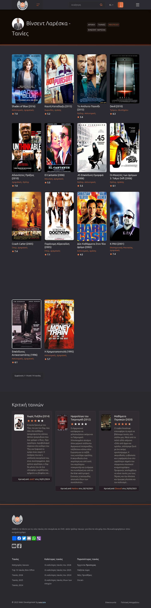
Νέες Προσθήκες (84, 575)
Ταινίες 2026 (17, 575)
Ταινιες (101, 24)
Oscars (80, 580)
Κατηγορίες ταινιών (20, 565)
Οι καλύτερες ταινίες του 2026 (58, 565)
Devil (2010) (116, 106)
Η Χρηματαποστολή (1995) (59, 351)
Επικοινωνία (110, 602)
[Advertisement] (75, 277)
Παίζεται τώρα (83, 570)
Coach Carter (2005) (22, 244)
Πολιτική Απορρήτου (130, 602)
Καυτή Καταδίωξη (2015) (58, 106)
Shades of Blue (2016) (23, 106)
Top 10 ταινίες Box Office (23, 570)
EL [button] (111, 5)
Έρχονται (86, 565)
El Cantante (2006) (55, 175)
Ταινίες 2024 (17, 585)
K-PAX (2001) (117, 244)
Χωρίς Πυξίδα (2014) (38, 416)
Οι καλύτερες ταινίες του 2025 (58, 570)
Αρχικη (91, 24)
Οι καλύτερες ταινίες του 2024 (58, 575)
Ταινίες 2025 (17, 580)
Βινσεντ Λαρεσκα (96, 30)
